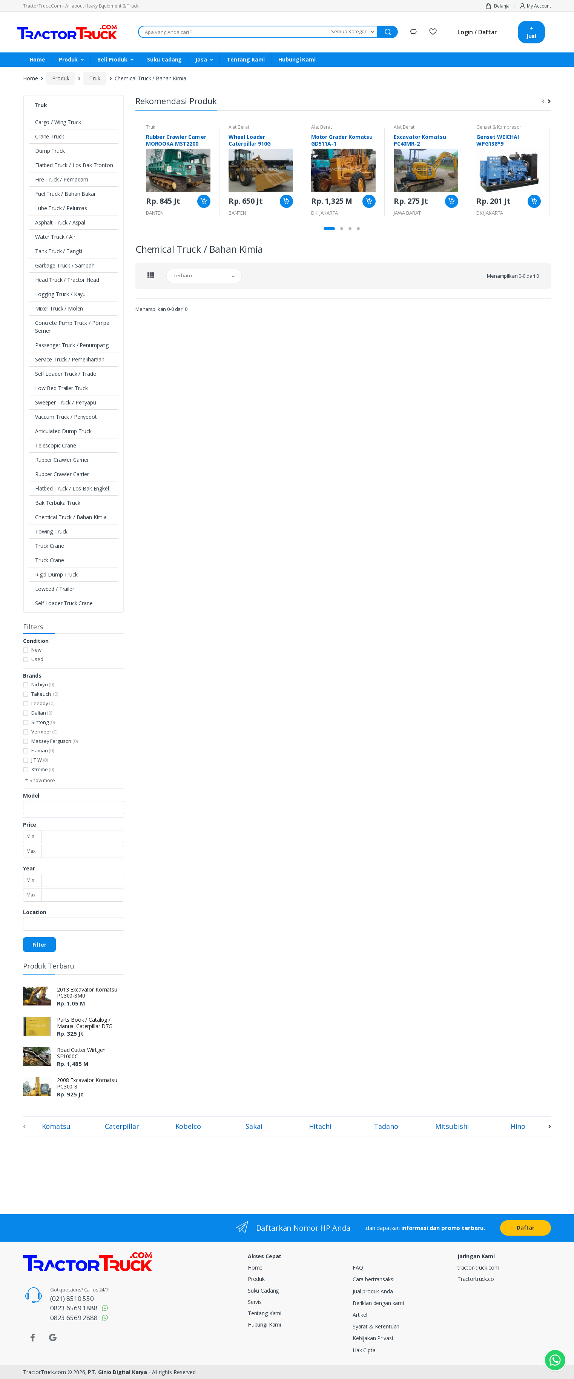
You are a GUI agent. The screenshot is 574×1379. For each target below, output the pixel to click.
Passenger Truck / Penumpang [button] (72, 345)
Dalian (41, 712)
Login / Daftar (477, 32)
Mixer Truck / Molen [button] (59, 308)
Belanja (497, 6)
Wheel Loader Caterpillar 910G (250, 140)
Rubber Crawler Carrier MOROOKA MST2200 (176, 140)
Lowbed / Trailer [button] (54, 588)
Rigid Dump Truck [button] (56, 574)
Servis (255, 1301)
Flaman (42, 750)
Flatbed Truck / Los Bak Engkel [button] (72, 488)
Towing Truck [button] (51, 531)
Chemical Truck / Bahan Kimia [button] (71, 517)
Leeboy (43, 703)
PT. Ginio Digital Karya (117, 1372)
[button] (353, 32)
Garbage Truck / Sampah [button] (65, 265)
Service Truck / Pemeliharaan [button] (69, 359)
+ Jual (531, 32)
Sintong (43, 722)
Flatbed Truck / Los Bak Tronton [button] (74, 165)
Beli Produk (112, 59)
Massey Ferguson (54, 741)
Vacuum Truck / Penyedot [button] (66, 416)
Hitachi (320, 1126)
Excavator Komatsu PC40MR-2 (420, 140)
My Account (535, 6)
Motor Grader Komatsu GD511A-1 (342, 140)
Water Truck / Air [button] (55, 236)
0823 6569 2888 (74, 1317)
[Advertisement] (152, 1173)
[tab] (150, 275)
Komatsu (56, 1126)
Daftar (525, 1227)
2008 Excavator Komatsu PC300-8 (87, 1083)
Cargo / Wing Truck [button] (58, 122)
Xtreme (42, 769)
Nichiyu (42, 684)
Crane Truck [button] (49, 136)
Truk (94, 78)
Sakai (254, 1126)
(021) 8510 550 (72, 1298)
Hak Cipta (364, 1350)
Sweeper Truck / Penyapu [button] (65, 402)
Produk (68, 59)
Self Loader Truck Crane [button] (64, 603)
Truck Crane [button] (49, 545)
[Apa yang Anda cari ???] (233, 32)
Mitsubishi (452, 1126)
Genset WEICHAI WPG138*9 (497, 140)
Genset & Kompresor (498, 127)
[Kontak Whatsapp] (555, 1360)
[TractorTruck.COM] (67, 32)
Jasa (201, 59)
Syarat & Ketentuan (376, 1326)
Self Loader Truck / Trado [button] (65, 373)
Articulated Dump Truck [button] (63, 431)
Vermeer (44, 731)
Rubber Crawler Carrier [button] (62, 459)
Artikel (360, 1314)
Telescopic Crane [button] (55, 445)
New (36, 649)
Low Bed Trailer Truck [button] (61, 388)
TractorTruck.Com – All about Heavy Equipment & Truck (80, 6)
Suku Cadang (164, 59)
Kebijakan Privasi (373, 1338)
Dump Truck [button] (50, 150)
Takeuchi (44, 693)
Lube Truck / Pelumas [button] (61, 208)
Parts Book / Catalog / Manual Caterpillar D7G (84, 1023)
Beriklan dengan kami (378, 1303)
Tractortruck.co (475, 1278)
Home (37, 59)
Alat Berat (239, 127)
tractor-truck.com (478, 1267)
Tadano (386, 1126)
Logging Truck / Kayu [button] (60, 294)
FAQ (358, 1267)
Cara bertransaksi (373, 1279)
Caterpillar (122, 1126)
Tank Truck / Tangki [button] (58, 251)
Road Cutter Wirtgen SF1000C (81, 1053)
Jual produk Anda (373, 1291)
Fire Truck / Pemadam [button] (61, 179)
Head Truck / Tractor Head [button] (67, 279)
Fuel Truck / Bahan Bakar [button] (65, 193)
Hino (518, 1126)
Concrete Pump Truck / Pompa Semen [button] (72, 326)
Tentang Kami (246, 59)
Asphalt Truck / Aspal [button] (60, 222)
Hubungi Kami (296, 59)
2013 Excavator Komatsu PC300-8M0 (87, 992)
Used (37, 659)
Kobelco (188, 1126)
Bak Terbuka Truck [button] (57, 502)
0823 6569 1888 (74, 1308)
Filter (39, 944)
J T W (39, 759)
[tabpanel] (178, 172)
